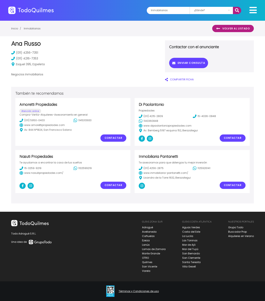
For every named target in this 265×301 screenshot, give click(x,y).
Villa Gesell (189, 266)
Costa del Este (191, 231)
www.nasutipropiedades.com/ (41, 173)
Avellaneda (149, 231)
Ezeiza (146, 240)
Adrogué (147, 227)
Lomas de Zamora (154, 249)
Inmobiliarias (32, 28)
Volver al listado (233, 29)
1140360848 (148, 121)
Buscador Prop (237, 231)
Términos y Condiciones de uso (139, 291)
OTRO (145, 258)
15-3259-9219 (30, 168)
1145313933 (82, 120)
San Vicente (149, 266)
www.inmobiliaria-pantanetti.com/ (163, 173)
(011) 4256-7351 (24, 52)
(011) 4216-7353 (24, 58)
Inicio (14, 28)
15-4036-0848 (204, 116)
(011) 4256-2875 (151, 168)
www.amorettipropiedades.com (42, 125)
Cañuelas (148, 236)
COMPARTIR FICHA (179, 79)
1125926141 (201, 168)
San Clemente (191, 258)
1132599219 (82, 168)
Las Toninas (190, 240)
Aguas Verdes (191, 227)
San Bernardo (191, 253)
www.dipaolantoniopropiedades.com (165, 126)
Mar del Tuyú (190, 249)
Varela (146, 271)
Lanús (146, 245)
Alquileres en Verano (241, 236)
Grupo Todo (235, 227)
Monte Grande (151, 253)
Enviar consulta (188, 63)
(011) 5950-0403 (32, 120)
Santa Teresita (191, 262)
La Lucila (187, 236)
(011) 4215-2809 (151, 116)
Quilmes (147, 262)
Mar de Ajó (188, 245)
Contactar (113, 138)
